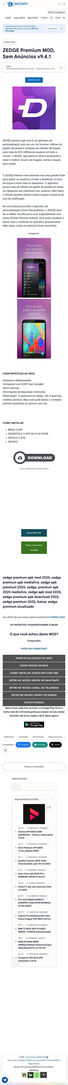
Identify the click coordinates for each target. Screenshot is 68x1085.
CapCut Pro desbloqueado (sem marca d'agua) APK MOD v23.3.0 (34, 917)
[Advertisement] (34, 497)
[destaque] (41, 870)
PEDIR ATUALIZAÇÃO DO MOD (34, 658)
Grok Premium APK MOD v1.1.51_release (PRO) (30, 849)
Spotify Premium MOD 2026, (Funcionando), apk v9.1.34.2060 (34, 862)
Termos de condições (16, 1060)
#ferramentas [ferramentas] (38, 737)
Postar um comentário (34, 766)
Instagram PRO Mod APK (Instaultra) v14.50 (30, 959)
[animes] (32, 883)
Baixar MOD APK (34, 533)
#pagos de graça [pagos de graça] (55, 737)
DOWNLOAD (34, 80)
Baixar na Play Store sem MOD (34, 547)
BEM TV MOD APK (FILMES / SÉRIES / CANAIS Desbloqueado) (34, 930)
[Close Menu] (62, 28)
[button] (64, 4)
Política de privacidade (36, 1060)
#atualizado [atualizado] (23, 737)
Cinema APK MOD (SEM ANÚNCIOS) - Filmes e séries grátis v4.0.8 (35, 834)
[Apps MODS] (33, 17)
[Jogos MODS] (19, 17)
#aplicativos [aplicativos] (9, 737)
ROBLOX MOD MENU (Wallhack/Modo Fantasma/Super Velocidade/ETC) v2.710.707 (35, 944)
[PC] (51, 17)
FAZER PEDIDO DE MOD (34, 665)
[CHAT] (57, 17)
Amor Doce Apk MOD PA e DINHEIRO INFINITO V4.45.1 (31, 875)
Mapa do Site (34, 1064)
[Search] (59, 4)
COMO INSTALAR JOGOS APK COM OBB (34, 673)
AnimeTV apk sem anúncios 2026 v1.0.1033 (34, 888)
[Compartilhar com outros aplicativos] (5, 750)
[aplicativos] (34, 828)
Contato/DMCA (53, 1060)
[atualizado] (43, 828)
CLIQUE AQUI (52, 29)
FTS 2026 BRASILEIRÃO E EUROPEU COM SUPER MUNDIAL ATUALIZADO (34, 902)
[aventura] (41, 938)
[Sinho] (8, 66)
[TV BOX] (44, 17)
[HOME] (8, 17)
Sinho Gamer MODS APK (37, 1057)
